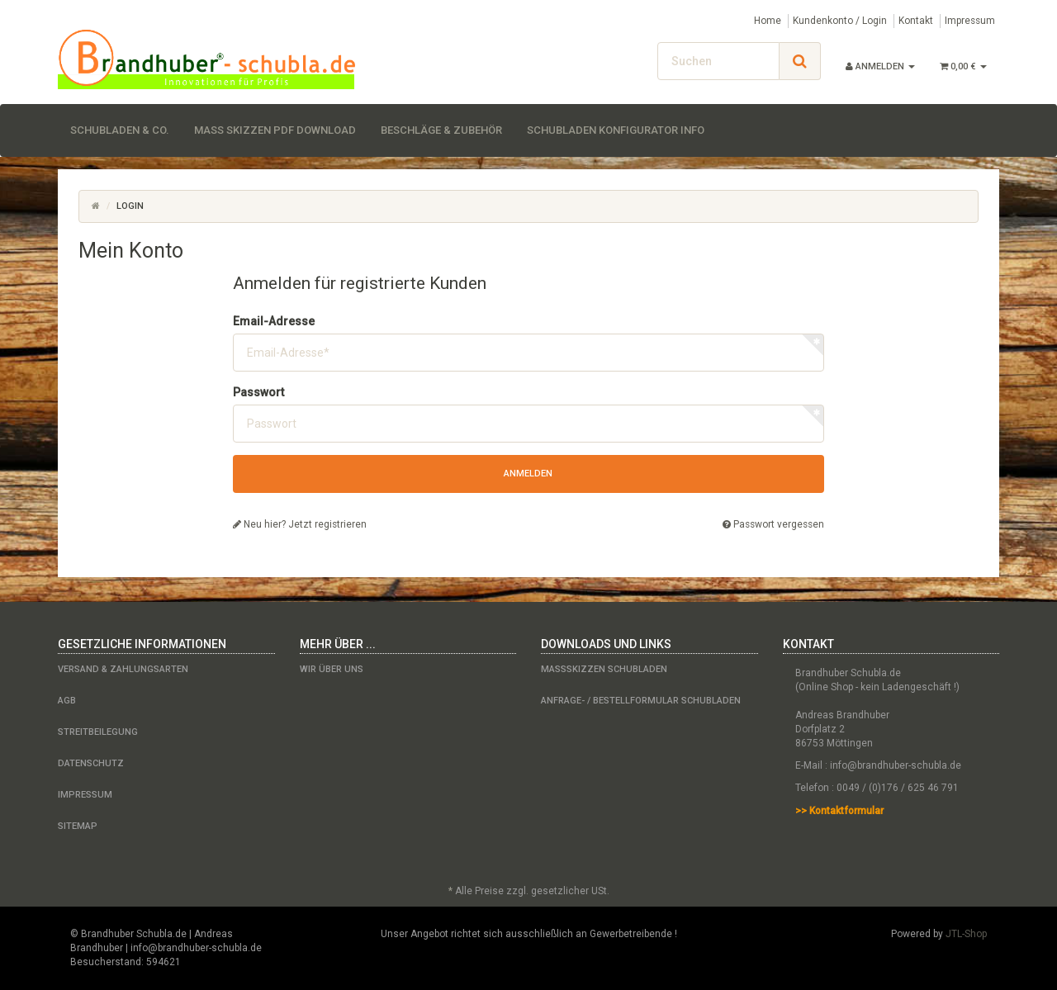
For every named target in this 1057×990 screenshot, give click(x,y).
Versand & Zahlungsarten (123, 669)
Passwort (258, 392)
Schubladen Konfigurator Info (615, 130)
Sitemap (77, 826)
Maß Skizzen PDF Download (275, 130)
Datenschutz (91, 763)
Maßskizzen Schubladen (604, 669)
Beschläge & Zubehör (441, 130)
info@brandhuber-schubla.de (895, 765)
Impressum (970, 20)
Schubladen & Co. (119, 130)
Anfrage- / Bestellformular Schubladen (641, 700)
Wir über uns (331, 669)
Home (767, 20)
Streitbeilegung (98, 732)
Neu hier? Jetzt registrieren (300, 524)
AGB (67, 700)
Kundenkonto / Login (840, 20)
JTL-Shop (966, 934)
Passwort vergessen (773, 524)
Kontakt (915, 20)
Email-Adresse (274, 321)
